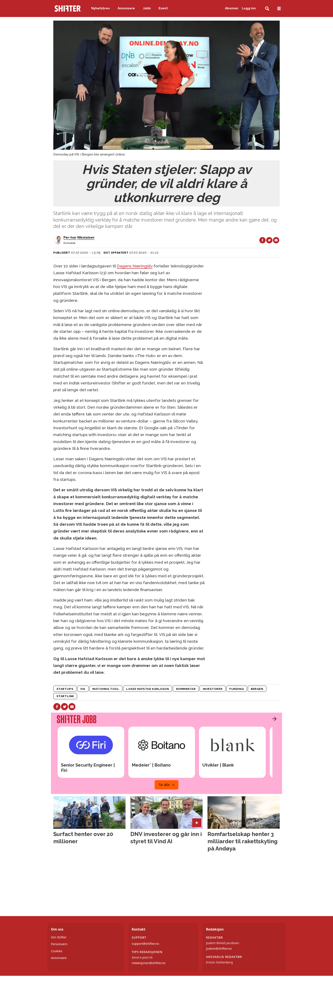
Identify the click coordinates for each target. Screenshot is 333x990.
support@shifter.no (145, 944)
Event (163, 8)
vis (82, 689)
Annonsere (126, 8)
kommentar (186, 689)
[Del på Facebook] (262, 240)
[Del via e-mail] (276, 240)
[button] (273, 719)
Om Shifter (58, 937)
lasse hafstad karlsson (147, 689)
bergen (257, 689)
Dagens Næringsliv (134, 266)
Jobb (147, 8)
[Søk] (267, 8)
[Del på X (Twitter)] (269, 240)
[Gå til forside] (67, 8)
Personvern (59, 944)
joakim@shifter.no (219, 948)
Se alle (164, 785)
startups (64, 689)
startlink (65, 696)
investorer (212, 689)
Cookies (56, 951)
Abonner (231, 8)
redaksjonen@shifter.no (148, 963)
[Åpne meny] (279, 8)
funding (236, 689)
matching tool (105, 689)
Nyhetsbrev (100, 8)
